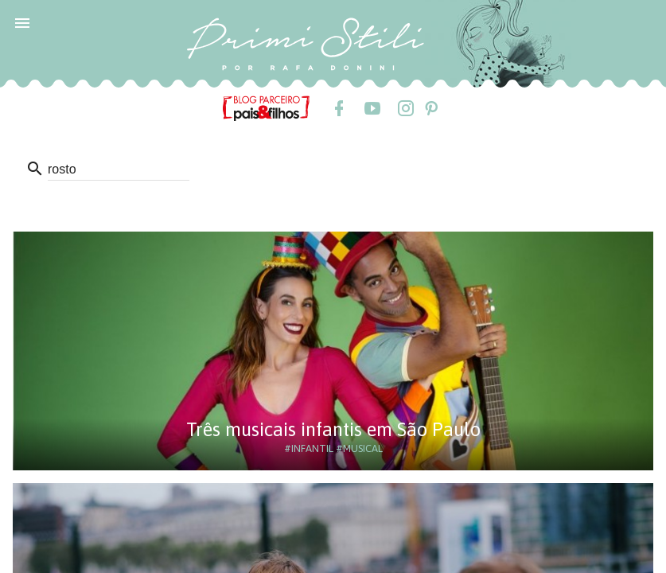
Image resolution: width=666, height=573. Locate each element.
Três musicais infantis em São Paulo (333, 429)
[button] (22, 22)
